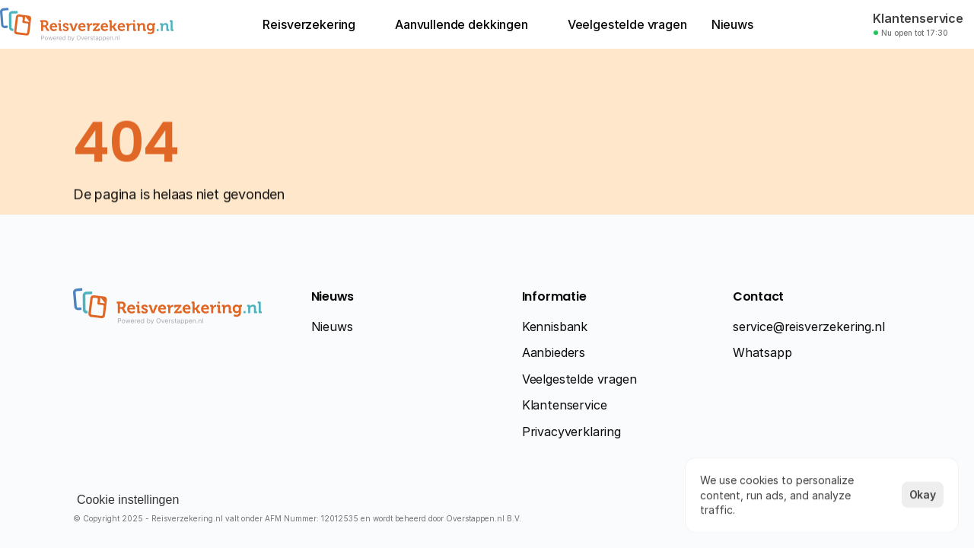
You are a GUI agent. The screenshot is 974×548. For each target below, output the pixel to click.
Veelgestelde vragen (579, 379)
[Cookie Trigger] (128, 500)
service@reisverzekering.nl (809, 326)
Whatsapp (762, 352)
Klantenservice (564, 405)
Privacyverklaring (571, 431)
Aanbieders (553, 352)
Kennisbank (554, 326)
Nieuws (332, 326)
